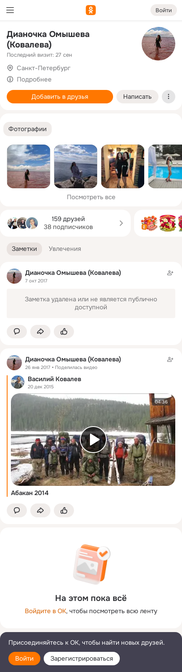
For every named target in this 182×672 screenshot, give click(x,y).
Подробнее (34, 79)
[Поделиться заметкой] (40, 332)
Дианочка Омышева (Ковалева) (48, 39)
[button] (27, 129)
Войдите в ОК (45, 611)
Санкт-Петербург (44, 68)
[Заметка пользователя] (91, 293)
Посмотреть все (91, 197)
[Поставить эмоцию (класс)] (64, 332)
